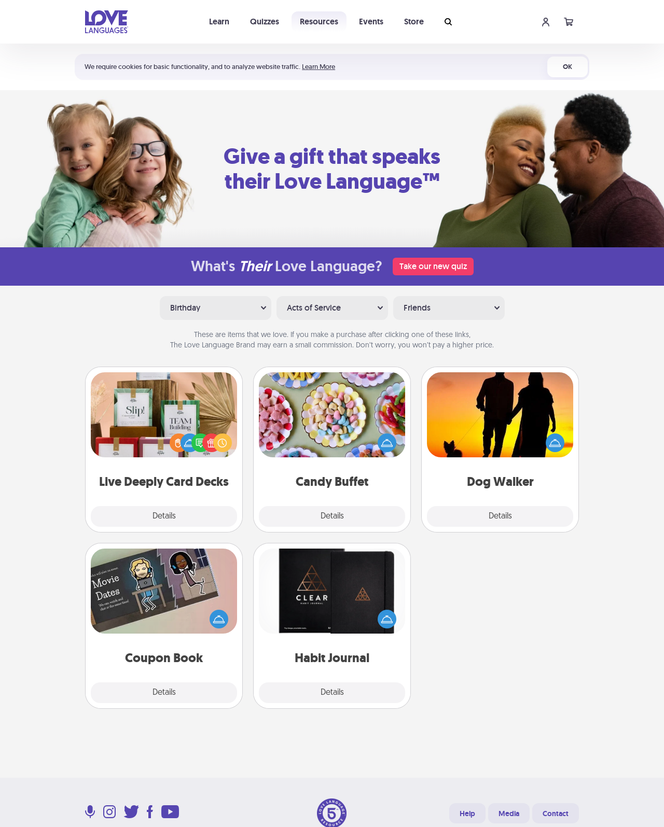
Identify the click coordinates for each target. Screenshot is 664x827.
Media (509, 813)
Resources (319, 21)
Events (371, 21)
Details (164, 516)
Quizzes (264, 21)
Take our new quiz (433, 266)
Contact (556, 813)
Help (467, 813)
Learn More (318, 66)
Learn (219, 21)
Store (414, 21)
